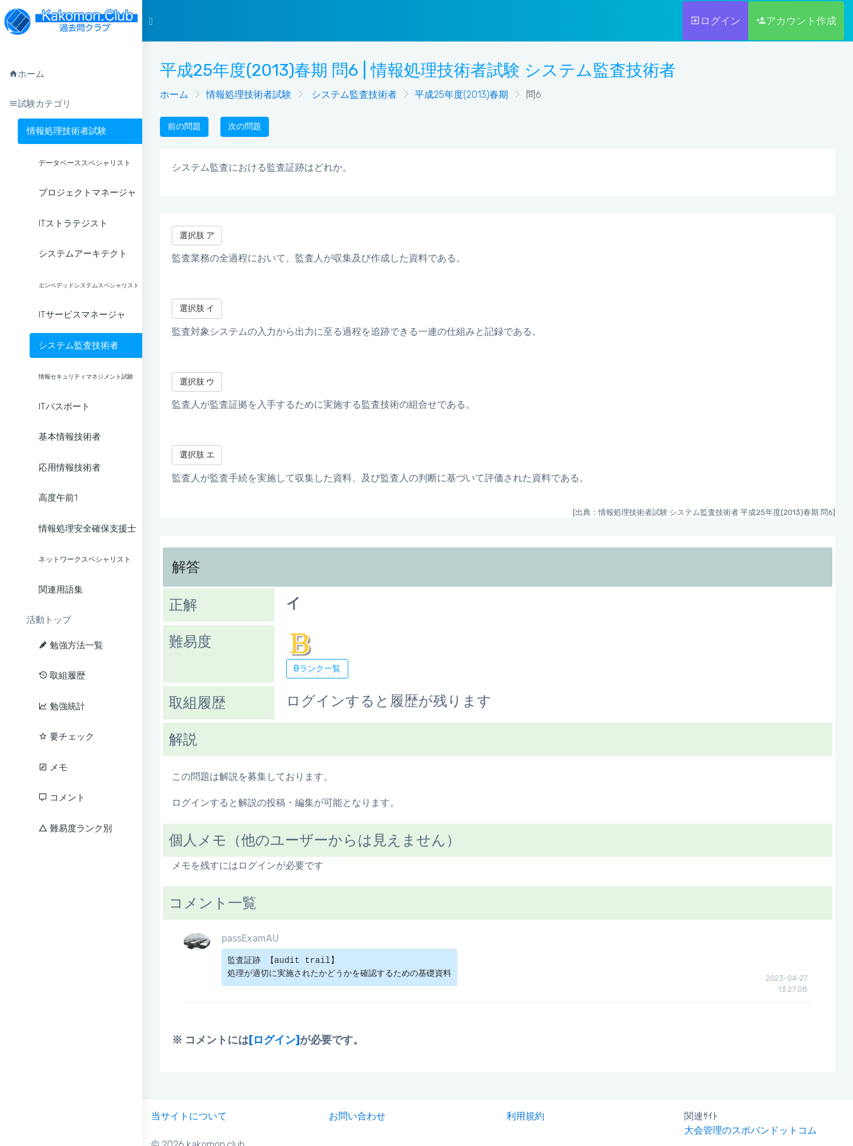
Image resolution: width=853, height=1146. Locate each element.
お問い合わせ (357, 1116)
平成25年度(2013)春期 (461, 94)
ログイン (715, 21)
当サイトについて (189, 1116)
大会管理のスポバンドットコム (750, 1130)
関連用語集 (61, 589)
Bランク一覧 (317, 669)
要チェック (66, 736)
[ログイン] (274, 1039)
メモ (53, 767)
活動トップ (49, 619)
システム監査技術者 (353, 94)
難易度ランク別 (75, 828)
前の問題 (184, 126)
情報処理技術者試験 (67, 131)
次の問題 (244, 126)
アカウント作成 (796, 21)
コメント (62, 797)
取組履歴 (62, 675)
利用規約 (525, 1116)
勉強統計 (62, 706)
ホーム (174, 94)
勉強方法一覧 (71, 645)
